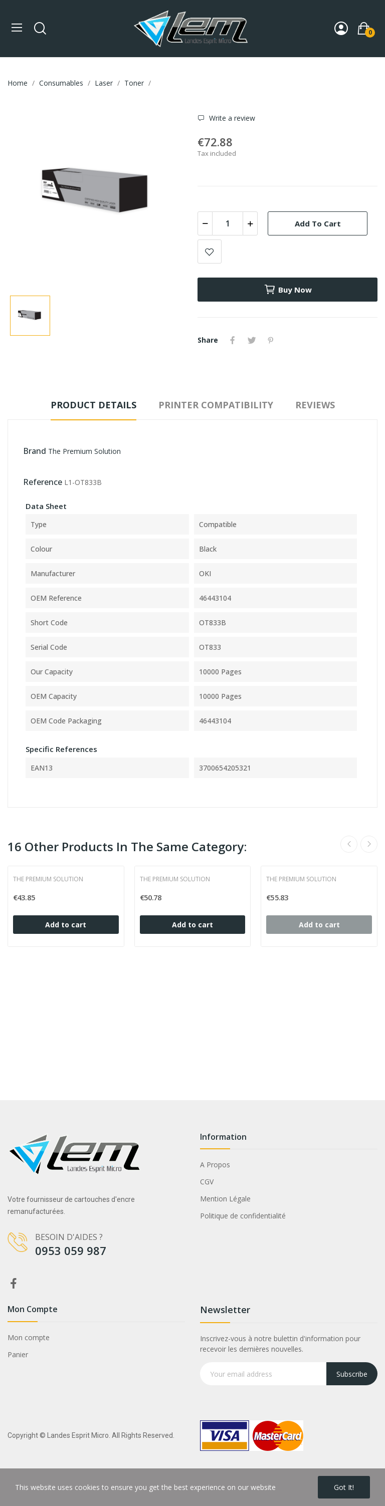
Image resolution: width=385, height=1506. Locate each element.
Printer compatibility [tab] (215, 405)
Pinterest (270, 340)
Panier (18, 1354)
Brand (34, 450)
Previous (348, 844)
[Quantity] (228, 223)
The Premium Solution (84, 451)
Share (232, 340)
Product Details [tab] (93, 405)
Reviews (315, 405)
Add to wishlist (210, 251)
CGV (207, 1181)
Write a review (231, 118)
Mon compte (29, 1337)
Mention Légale (225, 1198)
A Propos (215, 1164)
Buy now (288, 290)
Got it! (344, 1487)
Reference (42, 481)
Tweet (251, 340)
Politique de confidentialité (243, 1215)
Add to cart (318, 223)
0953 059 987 (70, 1250)
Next (368, 844)
